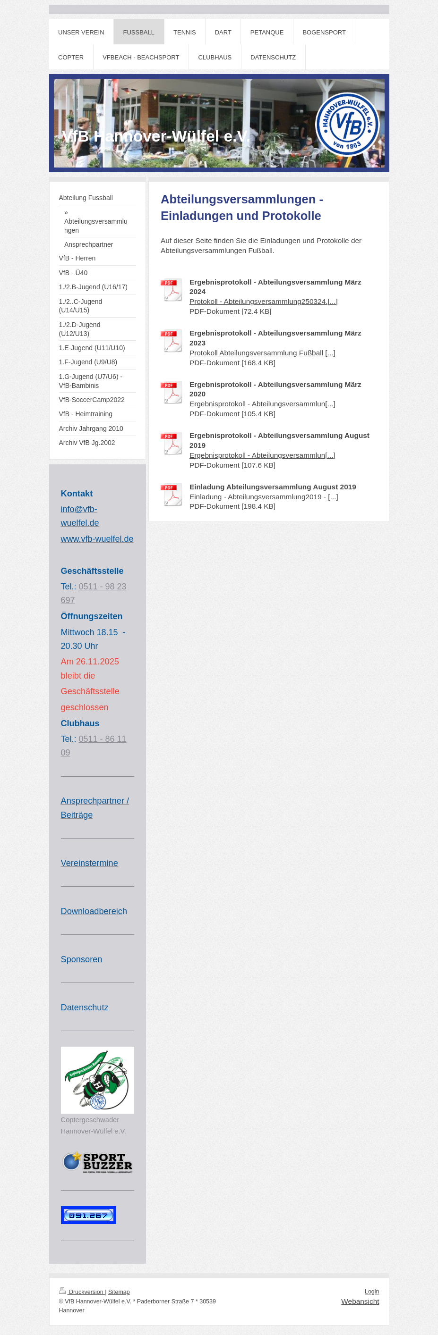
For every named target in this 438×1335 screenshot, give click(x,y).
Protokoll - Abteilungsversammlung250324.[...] (263, 301)
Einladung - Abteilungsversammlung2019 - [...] (263, 497)
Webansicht (360, 1301)
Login (372, 1291)
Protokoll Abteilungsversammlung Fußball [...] (262, 353)
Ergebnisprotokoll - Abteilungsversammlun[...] (262, 404)
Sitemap (119, 1292)
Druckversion (82, 1292)
